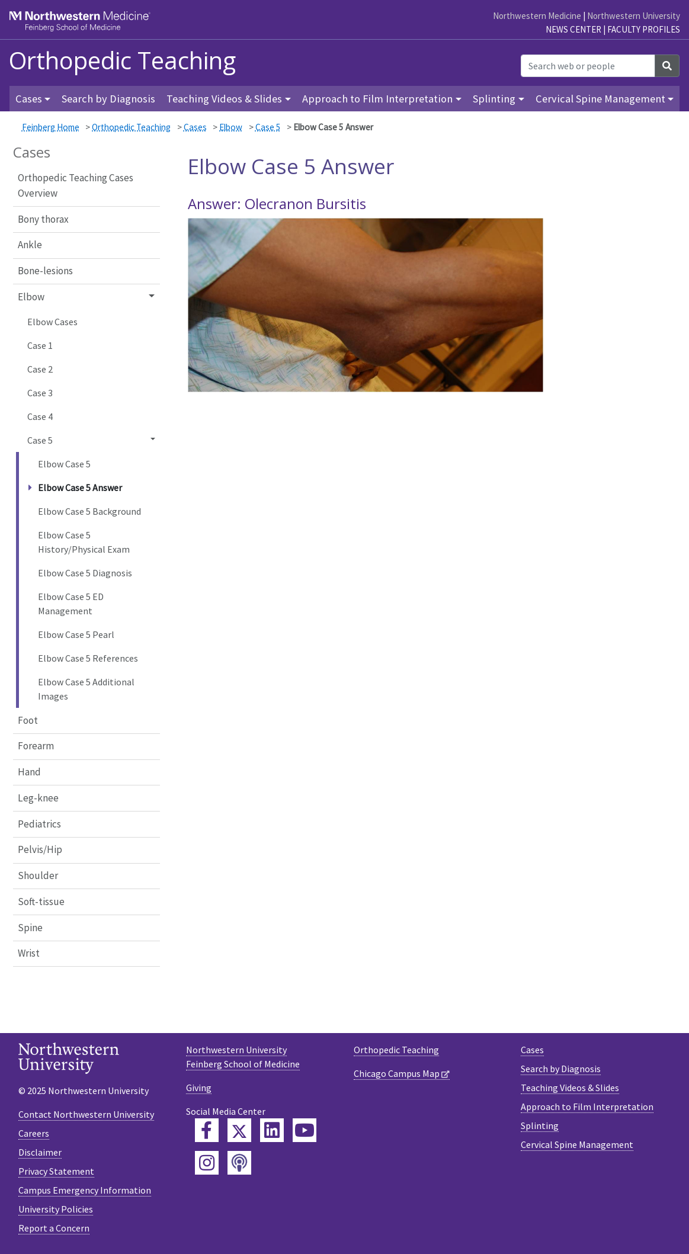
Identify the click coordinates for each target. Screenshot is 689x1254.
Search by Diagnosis (108, 98)
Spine (30, 927)
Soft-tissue (41, 901)
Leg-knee (38, 797)
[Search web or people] (588, 65)
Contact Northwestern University (86, 1114)
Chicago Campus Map (397, 1073)
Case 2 (40, 369)
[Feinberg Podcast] (239, 1163)
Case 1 (40, 345)
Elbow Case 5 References (88, 658)
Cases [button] (28, 98)
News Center (573, 29)
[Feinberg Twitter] (239, 1130)
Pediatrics (39, 823)
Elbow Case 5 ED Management (71, 604)
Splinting (540, 1125)
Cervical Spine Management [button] (600, 98)
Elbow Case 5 (64, 464)
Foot (28, 720)
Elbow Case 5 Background (89, 511)
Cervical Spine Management (577, 1144)
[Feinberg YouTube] (304, 1130)
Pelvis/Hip (40, 849)
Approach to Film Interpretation (587, 1106)
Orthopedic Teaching (122, 60)
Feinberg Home (50, 127)
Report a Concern (53, 1228)
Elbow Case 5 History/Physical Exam (84, 542)
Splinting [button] (494, 98)
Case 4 (40, 416)
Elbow (230, 127)
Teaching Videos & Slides (570, 1087)
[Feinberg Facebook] (207, 1130)
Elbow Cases (52, 322)
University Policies (55, 1209)
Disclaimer (40, 1152)
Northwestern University (633, 15)
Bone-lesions (45, 270)
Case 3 (40, 393)
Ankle (30, 244)
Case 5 (268, 127)
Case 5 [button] (40, 440)
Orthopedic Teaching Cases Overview (75, 185)
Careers (33, 1133)
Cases (195, 127)
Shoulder (38, 875)
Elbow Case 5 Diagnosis (85, 573)
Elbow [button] (31, 296)
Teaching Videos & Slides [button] (224, 98)
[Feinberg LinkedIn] (272, 1130)
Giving (198, 1087)
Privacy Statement (56, 1171)
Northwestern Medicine (537, 15)
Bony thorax (43, 219)
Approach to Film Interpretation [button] (377, 98)
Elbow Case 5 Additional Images (86, 689)
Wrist (29, 953)
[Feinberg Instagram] (207, 1163)
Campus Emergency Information (84, 1190)
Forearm (36, 745)
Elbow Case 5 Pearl (76, 634)
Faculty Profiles (643, 29)
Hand (29, 771)
